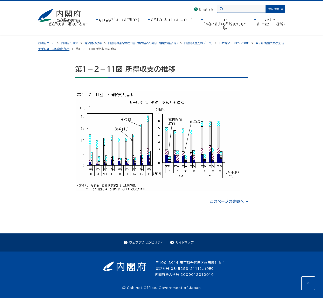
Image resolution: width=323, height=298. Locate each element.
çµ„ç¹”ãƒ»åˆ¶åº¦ (119, 19)
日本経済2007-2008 (234, 43)
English (206, 9)
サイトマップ (185, 242)
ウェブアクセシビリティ (146, 242)
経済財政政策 (93, 43)
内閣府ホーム (46, 43)
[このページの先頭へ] (308, 283)
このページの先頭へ (227, 201)
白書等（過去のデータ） (198, 43)
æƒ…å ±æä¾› (271, 21)
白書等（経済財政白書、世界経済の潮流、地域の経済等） (143, 43)
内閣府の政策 (69, 43)
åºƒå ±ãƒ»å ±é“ (172, 19)
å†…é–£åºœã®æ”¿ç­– (68, 21)
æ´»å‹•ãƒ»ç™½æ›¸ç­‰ (225, 23)
